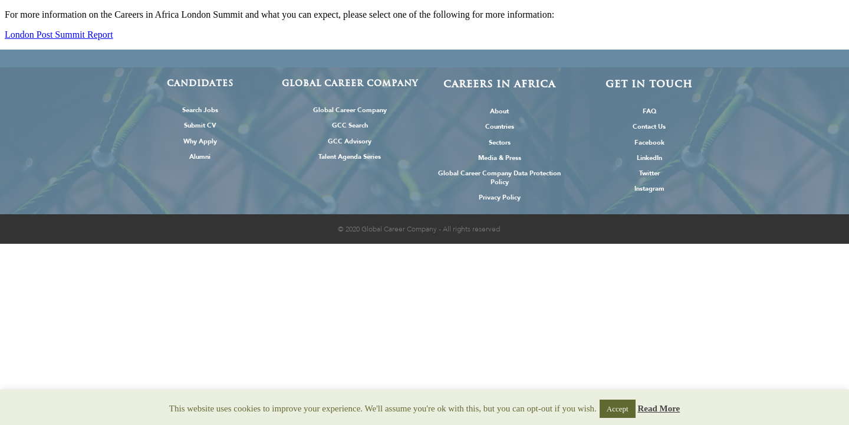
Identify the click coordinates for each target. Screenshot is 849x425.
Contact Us (649, 126)
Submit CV (200, 125)
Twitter (649, 173)
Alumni (199, 156)
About (499, 111)
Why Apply (200, 141)
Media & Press (499, 157)
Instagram (649, 188)
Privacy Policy (500, 197)
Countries (499, 126)
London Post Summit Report (59, 35)
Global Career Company (350, 110)
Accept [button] (617, 408)
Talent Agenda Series (349, 156)
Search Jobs (200, 110)
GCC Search (350, 125)
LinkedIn (649, 157)
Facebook (649, 142)
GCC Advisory (349, 141)
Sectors (500, 142)
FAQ (649, 111)
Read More (658, 408)
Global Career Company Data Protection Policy (499, 178)
